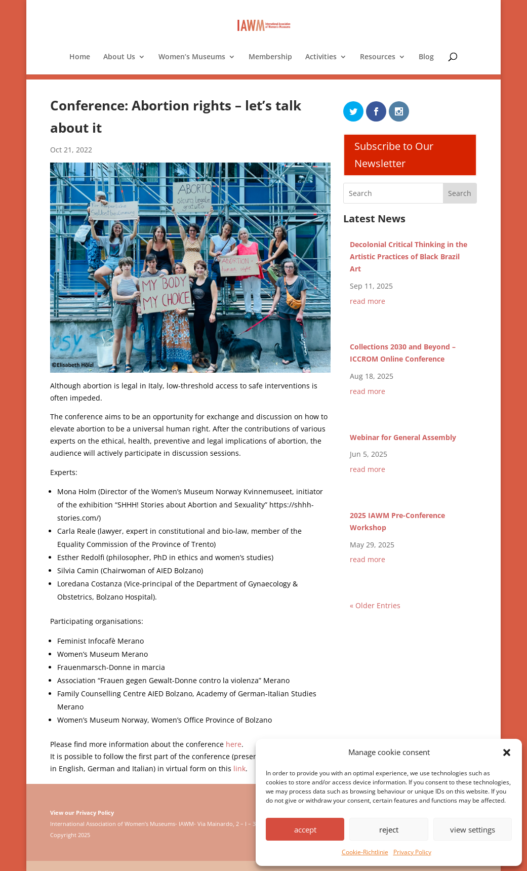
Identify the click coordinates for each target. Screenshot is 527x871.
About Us (119, 57)
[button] (507, 752)
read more (367, 301)
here (233, 744)
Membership (270, 57)
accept (305, 829)
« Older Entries (375, 605)
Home (79, 57)
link (239, 768)
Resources (377, 57)
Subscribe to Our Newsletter (393, 154)
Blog (426, 57)
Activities (321, 57)
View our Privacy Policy (82, 812)
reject (388, 829)
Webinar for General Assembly (403, 437)
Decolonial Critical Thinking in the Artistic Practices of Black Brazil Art (408, 256)
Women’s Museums (191, 57)
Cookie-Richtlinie (365, 852)
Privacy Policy (412, 852)
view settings (472, 829)
